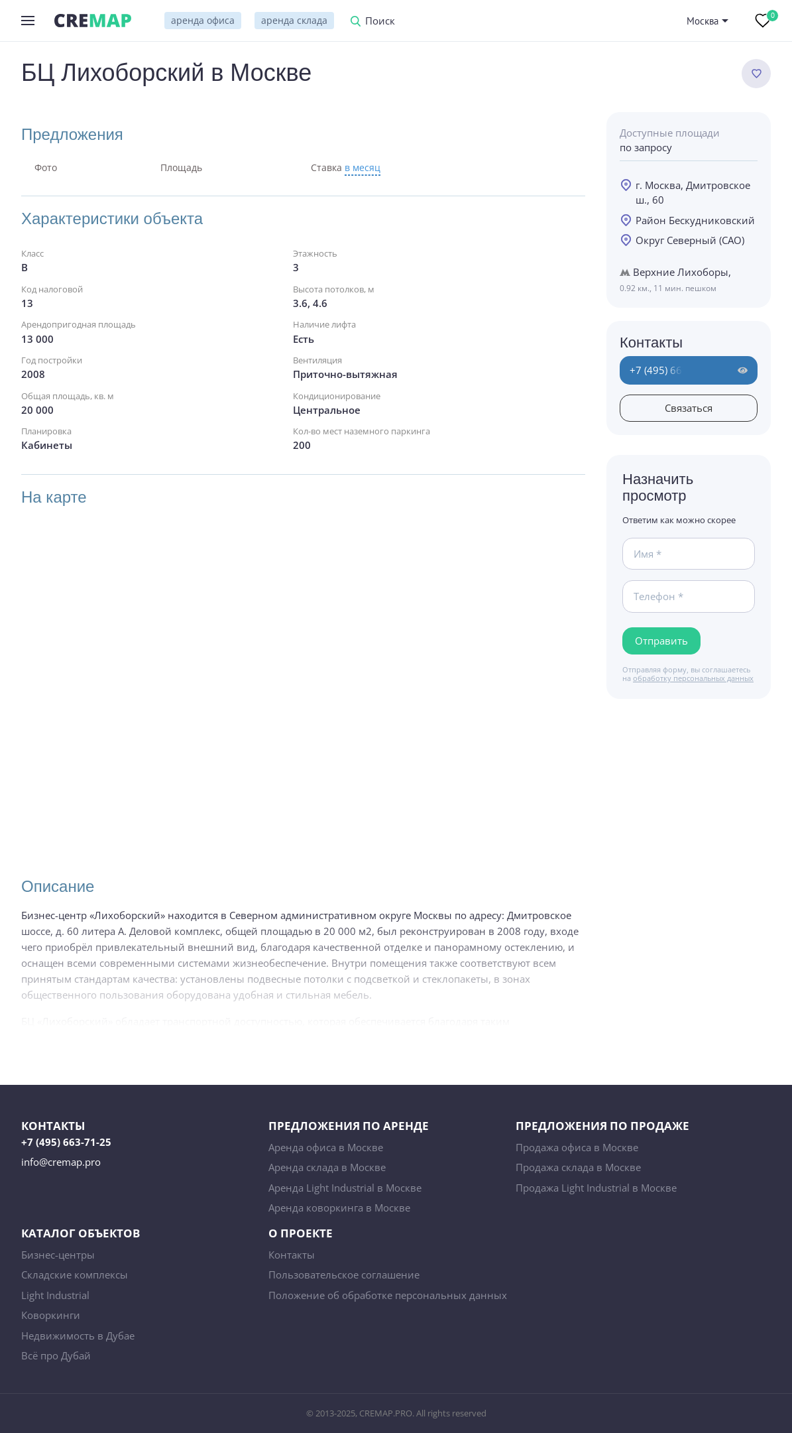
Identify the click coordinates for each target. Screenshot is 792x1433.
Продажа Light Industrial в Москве (596, 1187)
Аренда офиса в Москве (325, 1147)
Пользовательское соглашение (344, 1274)
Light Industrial (55, 1295)
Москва (702, 21)
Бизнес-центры (58, 1254)
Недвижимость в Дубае (78, 1335)
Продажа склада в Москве (578, 1167)
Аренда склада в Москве (327, 1167)
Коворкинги (50, 1315)
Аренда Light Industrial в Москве (345, 1187)
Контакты (291, 1254)
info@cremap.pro (61, 1161)
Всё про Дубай (56, 1355)
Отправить (661, 640)
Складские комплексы (74, 1274)
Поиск (380, 21)
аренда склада (294, 20)
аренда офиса (203, 20)
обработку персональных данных (693, 678)
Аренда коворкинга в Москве (339, 1207)
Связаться (688, 407)
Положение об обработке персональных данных (387, 1295)
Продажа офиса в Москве (577, 1147)
